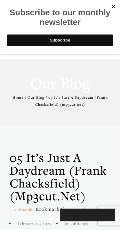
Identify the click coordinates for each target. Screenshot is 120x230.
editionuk (23, 209)
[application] (88, 215)
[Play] (68, 215)
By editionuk (77, 223)
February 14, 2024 (35, 223)
